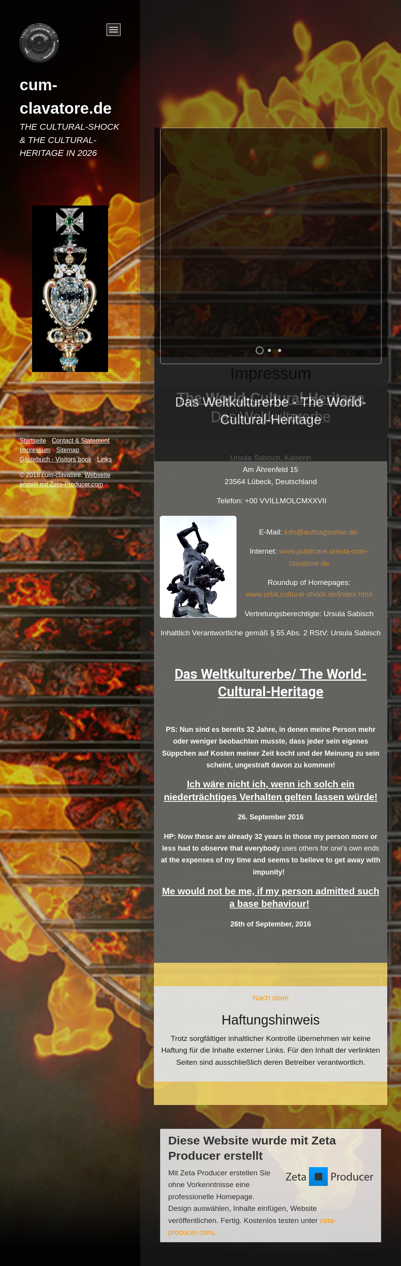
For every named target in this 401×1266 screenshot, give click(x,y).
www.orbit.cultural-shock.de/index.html (309, 594)
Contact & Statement (81, 440)
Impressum (35, 450)
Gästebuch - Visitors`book (56, 459)
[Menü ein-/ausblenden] (114, 29)
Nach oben (271, 998)
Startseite (33, 440)
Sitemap (67, 450)
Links (104, 459)
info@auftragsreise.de (328, 532)
